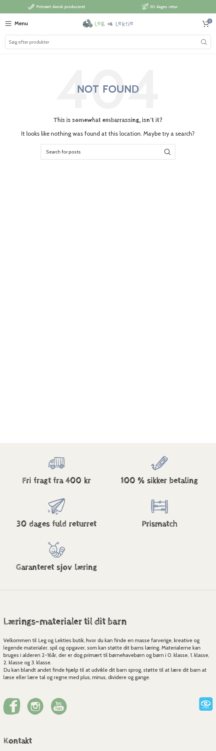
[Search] (108, 42)
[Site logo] (108, 23)
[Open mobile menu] (16, 23)
